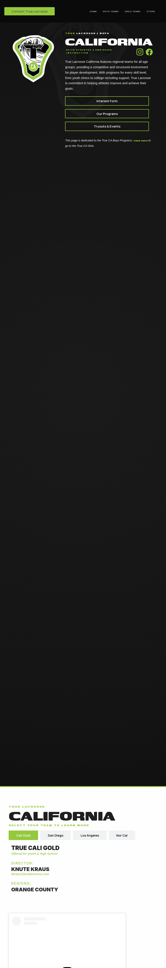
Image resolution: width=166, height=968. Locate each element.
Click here (141, 140)
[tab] (23, 835)
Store (151, 11)
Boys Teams (111, 11)
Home (93, 11)
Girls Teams (132, 11)
